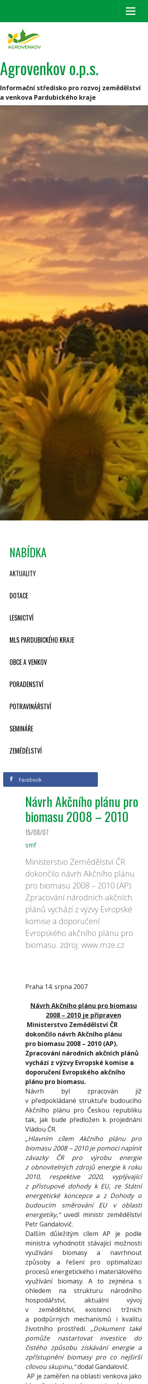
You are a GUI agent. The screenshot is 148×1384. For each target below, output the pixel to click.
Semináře (21, 728)
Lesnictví (21, 618)
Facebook (25, 779)
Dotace (18, 595)
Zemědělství (25, 751)
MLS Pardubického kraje (41, 640)
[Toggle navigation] (131, 11)
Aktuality (22, 573)
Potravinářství (30, 706)
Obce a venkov (28, 662)
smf (30, 845)
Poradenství (26, 684)
